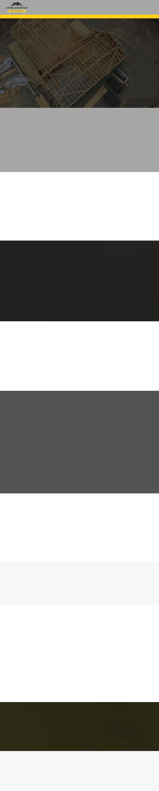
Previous (3, 63)
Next (156, 63)
